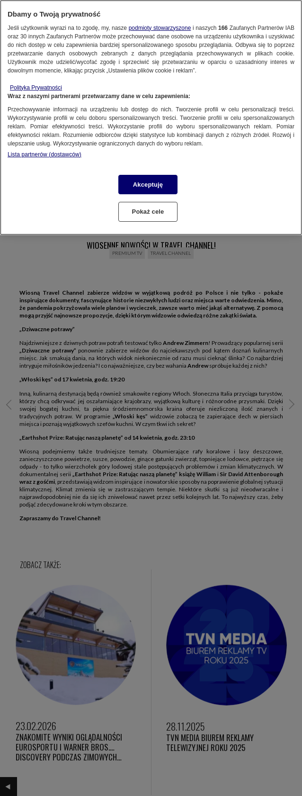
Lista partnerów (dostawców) (44, 154)
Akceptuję (148, 184)
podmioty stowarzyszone (160, 28)
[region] (151, 117)
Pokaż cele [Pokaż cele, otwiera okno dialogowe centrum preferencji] (148, 211)
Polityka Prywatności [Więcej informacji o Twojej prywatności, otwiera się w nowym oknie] (36, 87)
